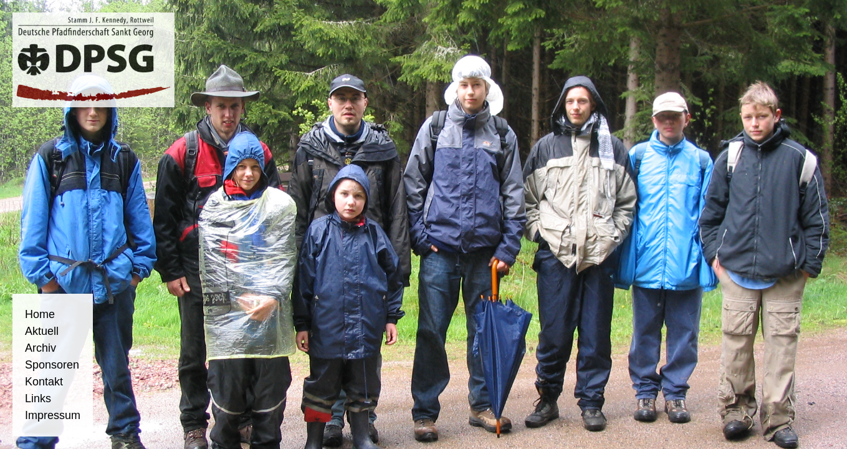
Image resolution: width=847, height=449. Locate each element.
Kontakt (44, 381)
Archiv (40, 348)
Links (38, 398)
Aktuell (42, 331)
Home (40, 314)
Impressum (52, 415)
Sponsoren (52, 365)
